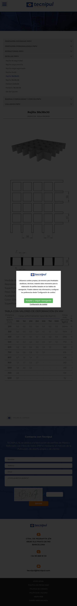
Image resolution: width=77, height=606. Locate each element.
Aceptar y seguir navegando (38, 292)
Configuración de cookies (38, 295)
